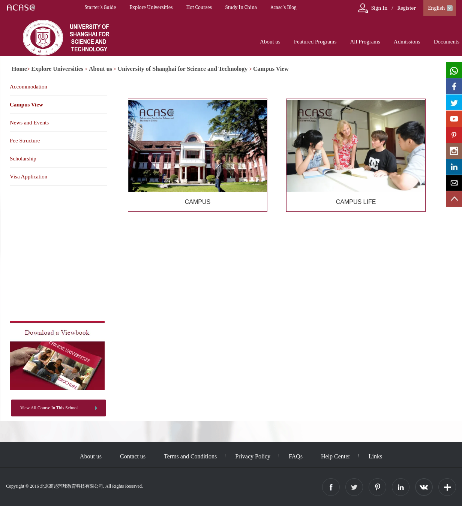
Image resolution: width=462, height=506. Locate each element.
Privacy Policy (252, 456)
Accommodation (28, 87)
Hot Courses (199, 7)
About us (270, 42)
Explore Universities (150, 7)
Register (406, 7)
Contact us (133, 456)
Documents (446, 42)
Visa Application (28, 177)
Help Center (335, 456)
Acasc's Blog (283, 7)
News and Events (29, 123)
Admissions (407, 42)
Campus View (271, 69)
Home (19, 69)
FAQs (296, 456)
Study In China (241, 7)
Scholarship (23, 159)
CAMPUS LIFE (356, 202)
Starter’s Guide (100, 7)
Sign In (379, 7)
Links (375, 456)
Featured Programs (315, 42)
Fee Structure (25, 141)
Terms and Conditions (190, 456)
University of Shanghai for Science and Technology (183, 69)
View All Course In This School (49, 407)
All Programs (365, 42)
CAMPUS (197, 202)
